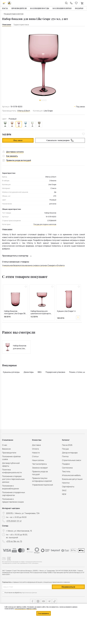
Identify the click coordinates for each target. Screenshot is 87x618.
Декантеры (29, 372)
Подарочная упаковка (55, 372)
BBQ (39, 372)
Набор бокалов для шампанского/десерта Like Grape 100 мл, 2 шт (41, 312)
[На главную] (9, 3)
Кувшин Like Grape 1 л (66, 311)
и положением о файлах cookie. (26, 609)
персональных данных (29, 593)
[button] (42, 100)
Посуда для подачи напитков (44, 224)
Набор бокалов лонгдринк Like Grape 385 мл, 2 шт (15, 312)
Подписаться (68, 586)
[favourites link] (76, 3)
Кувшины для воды (11, 372)
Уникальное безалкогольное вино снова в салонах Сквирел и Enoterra (33, 265)
